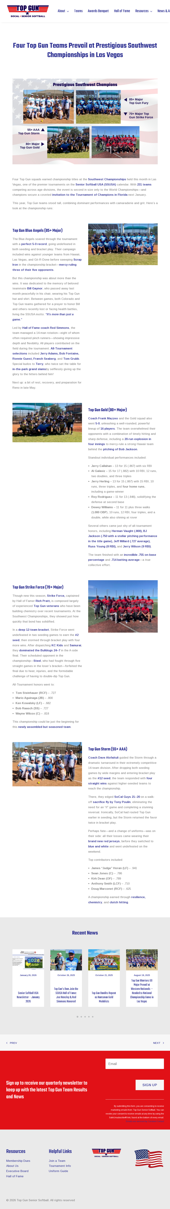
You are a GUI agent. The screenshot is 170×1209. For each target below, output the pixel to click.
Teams (78, 11)
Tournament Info (60, 1166)
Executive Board (17, 1171)
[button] (28, 959)
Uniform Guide (58, 1171)
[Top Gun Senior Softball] (27, 11)
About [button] (63, 11)
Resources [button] (143, 11)
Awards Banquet (98, 11)
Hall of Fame (122, 11)
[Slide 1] (77, 1017)
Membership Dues (18, 1160)
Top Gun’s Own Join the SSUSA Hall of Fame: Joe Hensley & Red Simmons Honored (66, 995)
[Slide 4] (89, 1017)
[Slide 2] (81, 1017)
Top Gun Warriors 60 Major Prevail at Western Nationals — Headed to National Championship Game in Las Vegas (142, 991)
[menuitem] (64, 11)
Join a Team (57, 1160)
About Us (12, 1166)
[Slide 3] (85, 1017)
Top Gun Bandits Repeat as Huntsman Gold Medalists (104, 997)
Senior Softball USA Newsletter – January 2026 (28, 997)
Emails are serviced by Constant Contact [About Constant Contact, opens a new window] (145, 1121)
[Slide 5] (93, 1017)
